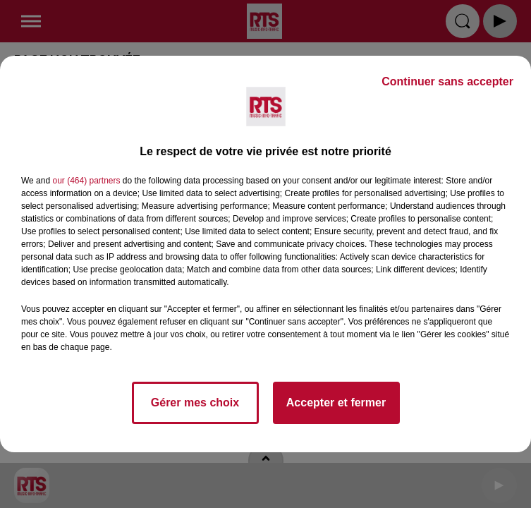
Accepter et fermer (336, 403)
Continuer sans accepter (447, 81)
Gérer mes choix (195, 403)
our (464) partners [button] (86, 181)
